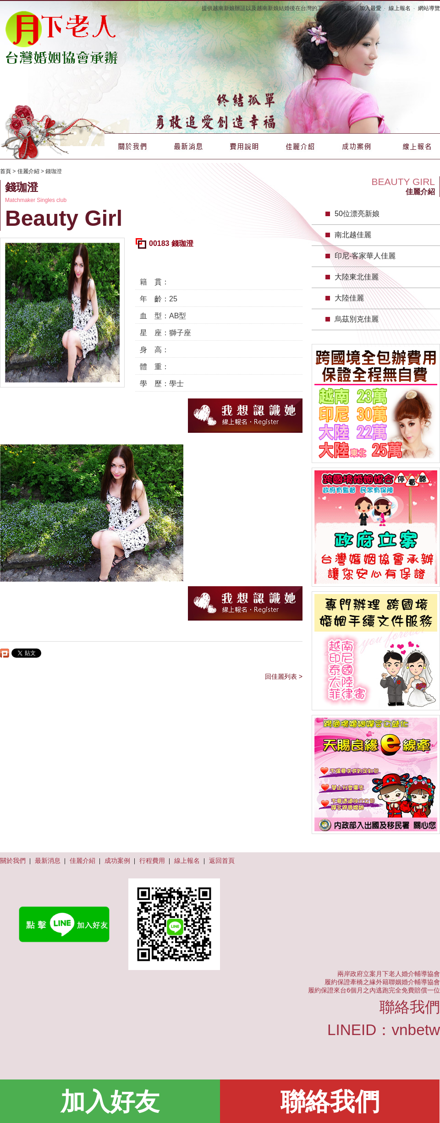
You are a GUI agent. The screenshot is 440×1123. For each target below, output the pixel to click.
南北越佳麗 (353, 235)
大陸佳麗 (349, 298)
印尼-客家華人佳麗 (365, 256)
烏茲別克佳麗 (357, 319)
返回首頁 (222, 860)
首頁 (5, 171)
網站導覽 (429, 8)
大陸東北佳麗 (357, 277)
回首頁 (344, 8)
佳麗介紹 (300, 146)
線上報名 (400, 8)
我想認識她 (245, 415)
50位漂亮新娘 (357, 214)
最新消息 (188, 146)
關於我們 (132, 146)
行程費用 (152, 860)
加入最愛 (370, 8)
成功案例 (356, 146)
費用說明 (244, 146)
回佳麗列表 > (283, 676)
